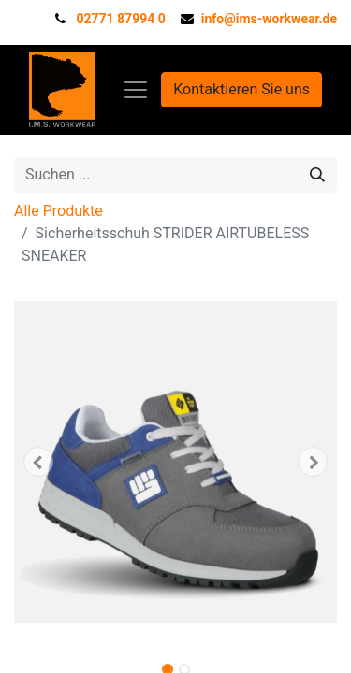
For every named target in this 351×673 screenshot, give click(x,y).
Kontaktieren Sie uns (241, 89)
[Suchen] (317, 175)
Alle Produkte (58, 211)
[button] (38, 462)
